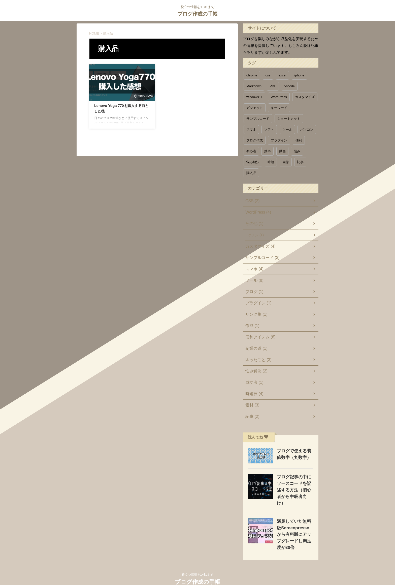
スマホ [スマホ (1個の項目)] (251, 129)
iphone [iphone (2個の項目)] (299, 75)
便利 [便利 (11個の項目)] (298, 140)
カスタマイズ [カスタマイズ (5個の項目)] (305, 97)
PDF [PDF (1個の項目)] (273, 86)
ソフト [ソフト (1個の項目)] (269, 129)
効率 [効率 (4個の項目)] (267, 151)
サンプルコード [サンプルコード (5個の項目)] (257, 119)
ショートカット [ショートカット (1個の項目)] (288, 119)
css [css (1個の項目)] (268, 75)
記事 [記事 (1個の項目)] (300, 162)
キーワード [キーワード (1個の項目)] (279, 108)
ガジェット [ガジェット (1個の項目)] (254, 108)
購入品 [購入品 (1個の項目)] (251, 173)
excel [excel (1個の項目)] (282, 75)
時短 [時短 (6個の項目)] (271, 162)
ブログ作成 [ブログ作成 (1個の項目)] (254, 140)
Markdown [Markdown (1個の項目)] (253, 86)
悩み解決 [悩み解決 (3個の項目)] (252, 162)
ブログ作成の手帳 (197, 14)
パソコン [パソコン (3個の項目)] (306, 129)
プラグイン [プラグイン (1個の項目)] (279, 140)
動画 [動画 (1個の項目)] (282, 151)
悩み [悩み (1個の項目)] (297, 151)
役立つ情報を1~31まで (197, 561)
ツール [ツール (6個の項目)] (287, 129)
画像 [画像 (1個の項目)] (285, 162)
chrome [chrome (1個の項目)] (251, 75)
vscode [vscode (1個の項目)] (289, 86)
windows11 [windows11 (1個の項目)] (254, 97)
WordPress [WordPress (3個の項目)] (279, 97)
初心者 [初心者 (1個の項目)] (251, 151)
